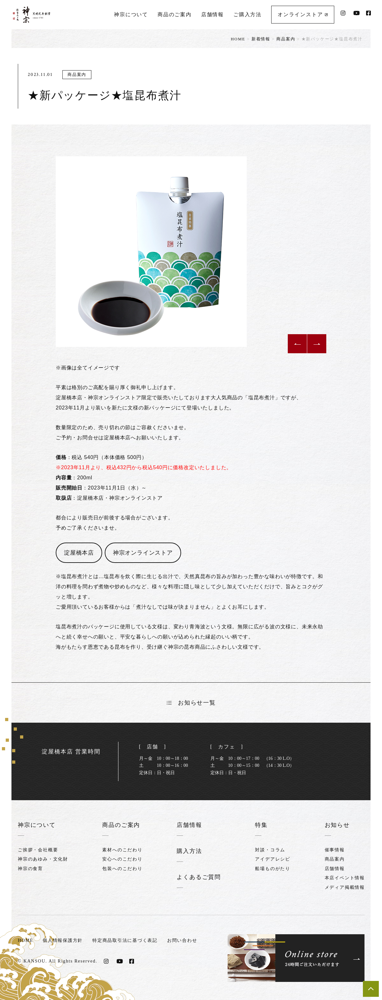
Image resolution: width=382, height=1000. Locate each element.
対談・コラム (270, 849)
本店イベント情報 (345, 877)
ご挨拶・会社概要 (38, 849)
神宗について (131, 14)
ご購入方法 (247, 14)
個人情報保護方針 (63, 939)
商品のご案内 (175, 14)
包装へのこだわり (122, 868)
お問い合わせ (182, 939)
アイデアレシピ (272, 859)
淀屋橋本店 (79, 553)
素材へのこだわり (122, 849)
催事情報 (335, 849)
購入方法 (189, 851)
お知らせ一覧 (191, 702)
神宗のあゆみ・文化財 (43, 859)
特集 (261, 825)
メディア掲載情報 (345, 887)
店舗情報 (212, 14)
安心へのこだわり (122, 859)
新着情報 (260, 39)
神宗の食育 (30, 868)
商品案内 (285, 39)
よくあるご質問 (199, 876)
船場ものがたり (272, 868)
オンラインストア (303, 14)
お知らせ (337, 825)
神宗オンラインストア (143, 553)
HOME (238, 39)
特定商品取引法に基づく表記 (125, 939)
